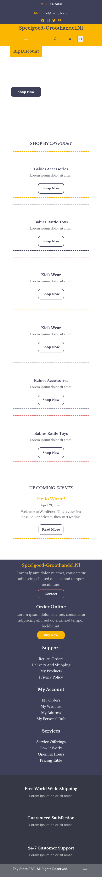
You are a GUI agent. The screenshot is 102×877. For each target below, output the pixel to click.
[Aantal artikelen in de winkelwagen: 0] (80, 39)
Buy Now (51, 774)
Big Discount (26, 51)
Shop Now (26, 92)
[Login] (70, 39)
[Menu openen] (26, 39)
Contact (51, 733)
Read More (53, 531)
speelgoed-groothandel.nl (51, 28)
